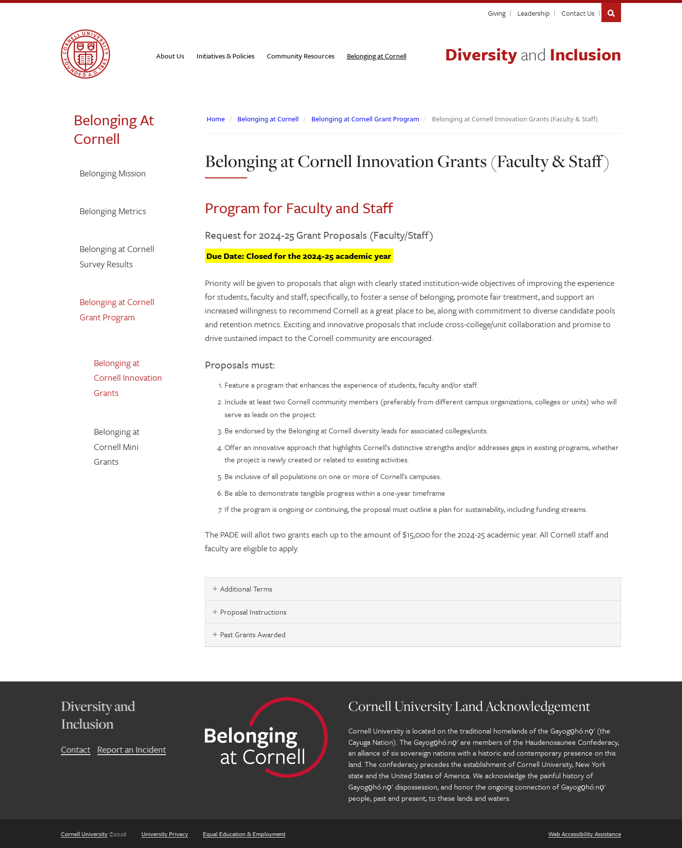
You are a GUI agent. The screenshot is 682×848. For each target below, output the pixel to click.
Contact (75, 749)
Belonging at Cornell (268, 118)
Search (611, 12)
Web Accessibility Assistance (584, 833)
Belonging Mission (113, 173)
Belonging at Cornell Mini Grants (117, 446)
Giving (497, 13)
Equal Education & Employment (244, 833)
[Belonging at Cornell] (376, 56)
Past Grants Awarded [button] (252, 634)
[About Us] (170, 56)
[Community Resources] (301, 56)
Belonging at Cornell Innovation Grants (128, 377)
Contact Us (578, 13)
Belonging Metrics (113, 210)
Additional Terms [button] (246, 588)
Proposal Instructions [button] (253, 611)
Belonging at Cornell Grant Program (117, 309)
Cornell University (84, 833)
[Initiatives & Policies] (225, 56)
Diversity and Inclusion (98, 715)
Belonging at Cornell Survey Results (117, 256)
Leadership (533, 13)
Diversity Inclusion (533, 54)
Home (216, 118)
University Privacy (165, 833)
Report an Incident (131, 749)
